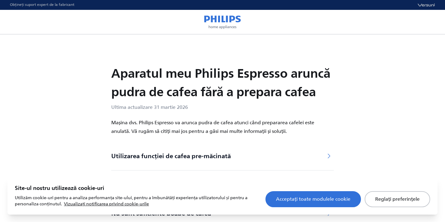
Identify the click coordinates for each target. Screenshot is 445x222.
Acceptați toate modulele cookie (313, 199)
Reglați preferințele (397, 199)
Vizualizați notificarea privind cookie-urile (106, 204)
